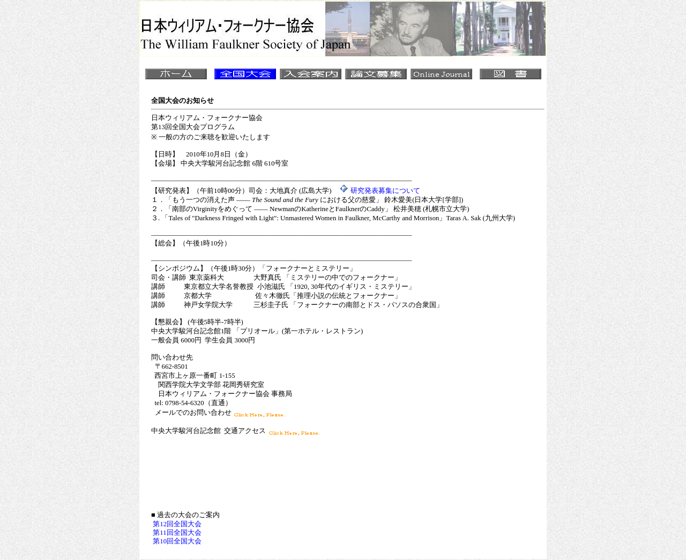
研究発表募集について (385, 191)
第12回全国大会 (177, 524)
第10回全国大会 (177, 541)
